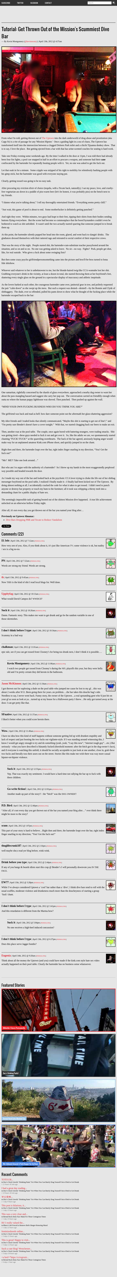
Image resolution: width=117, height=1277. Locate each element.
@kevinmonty (31, 41)
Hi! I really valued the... (12, 1222)
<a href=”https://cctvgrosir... (15, 1257)
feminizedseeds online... (13, 1231)
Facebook (34, 2)
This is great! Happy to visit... (15, 1240)
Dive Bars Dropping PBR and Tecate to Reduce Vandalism (34, 520)
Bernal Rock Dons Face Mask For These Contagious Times (24, 1217)
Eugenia (6, 955)
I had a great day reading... (14, 1188)
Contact (48, 2)
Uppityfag (7, 593)
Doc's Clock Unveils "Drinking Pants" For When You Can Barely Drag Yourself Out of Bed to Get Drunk (41, 1182)
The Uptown (48, 138)
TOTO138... (7, 1179)
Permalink (39, 541)
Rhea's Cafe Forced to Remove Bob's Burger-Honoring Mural (25, 1225)
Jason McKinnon (11, 683)
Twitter (20, 2)
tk (2, 577)
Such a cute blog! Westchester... (16, 1248)
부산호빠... (7, 1197)
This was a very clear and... (14, 1214)
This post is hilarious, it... (13, 1205)
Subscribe (5, 2)
